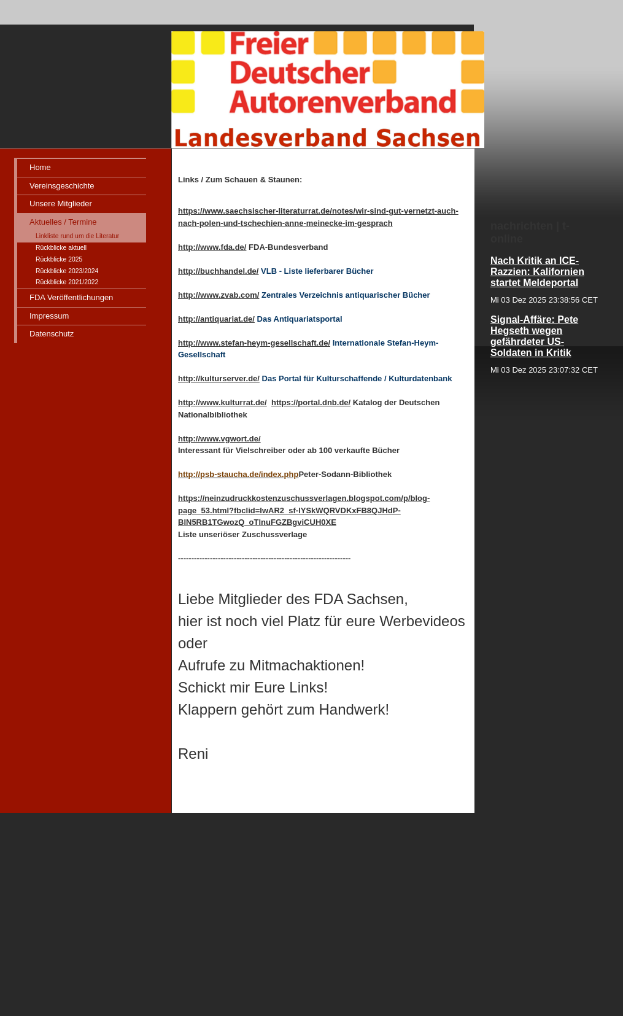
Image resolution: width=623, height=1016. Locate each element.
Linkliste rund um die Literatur (77, 236)
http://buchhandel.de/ (218, 271)
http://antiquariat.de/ (216, 319)
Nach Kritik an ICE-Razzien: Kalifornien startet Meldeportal (537, 271)
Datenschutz (51, 333)
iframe (545, 502)
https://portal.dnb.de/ (310, 402)
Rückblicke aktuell (61, 247)
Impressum (49, 315)
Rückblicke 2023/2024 (67, 271)
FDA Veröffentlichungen (71, 297)
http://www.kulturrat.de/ (222, 402)
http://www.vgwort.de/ (219, 438)
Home (40, 167)
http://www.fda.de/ (212, 247)
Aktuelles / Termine (63, 222)
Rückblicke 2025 (59, 259)
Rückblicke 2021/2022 (67, 282)
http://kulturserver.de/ (219, 378)
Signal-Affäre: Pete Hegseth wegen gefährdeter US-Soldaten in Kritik (534, 336)
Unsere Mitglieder (60, 203)
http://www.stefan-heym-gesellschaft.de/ (254, 342)
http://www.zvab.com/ (218, 295)
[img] (245, 74)
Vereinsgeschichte (62, 185)
